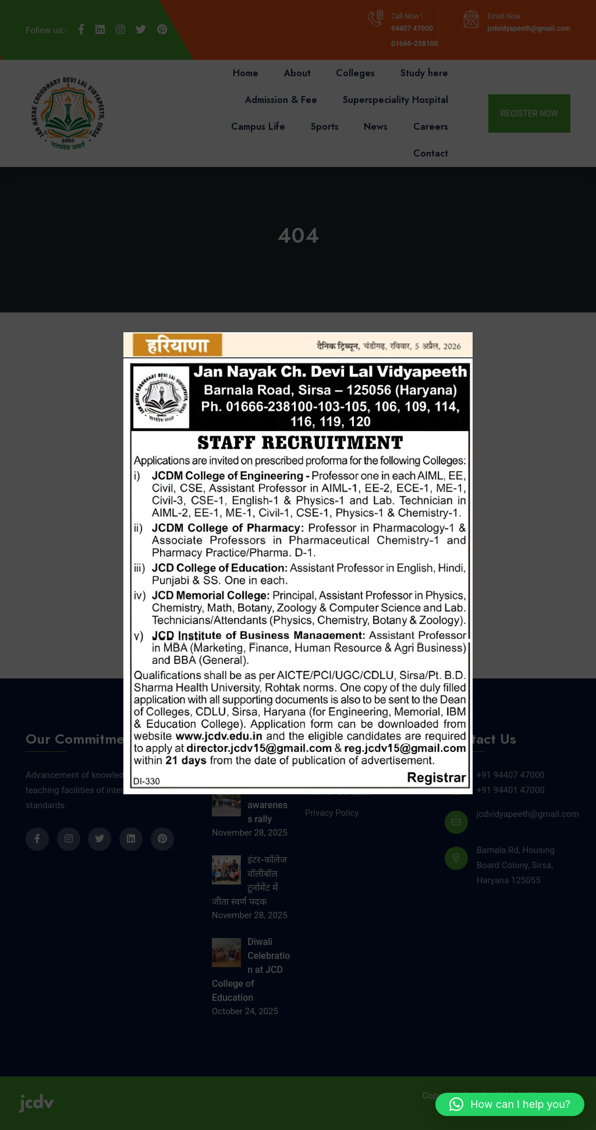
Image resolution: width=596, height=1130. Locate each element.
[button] (509, 1104)
